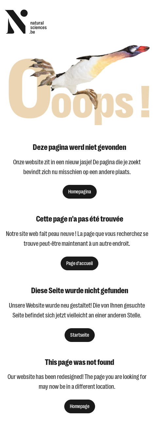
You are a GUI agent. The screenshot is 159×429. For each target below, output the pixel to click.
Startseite (79, 335)
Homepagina (79, 192)
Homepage (79, 406)
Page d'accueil (79, 263)
